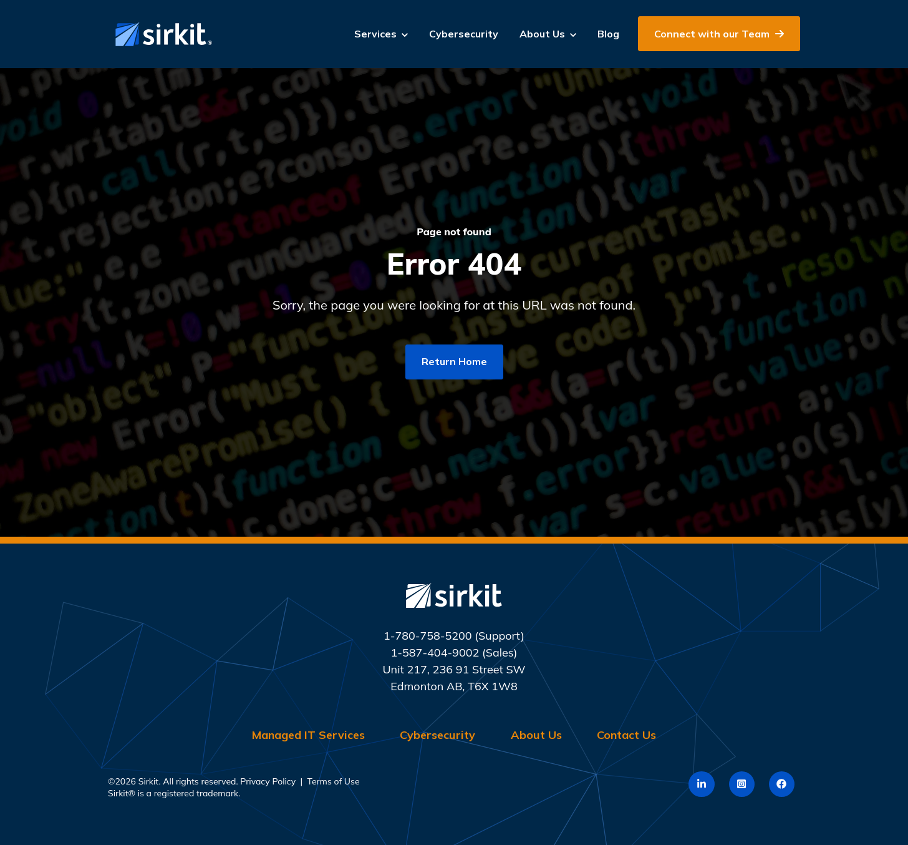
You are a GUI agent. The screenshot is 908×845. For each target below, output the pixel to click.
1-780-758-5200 (428, 635)
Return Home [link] (454, 361)
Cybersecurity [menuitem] (437, 735)
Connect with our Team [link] (719, 33)
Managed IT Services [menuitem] (308, 735)
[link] (161, 33)
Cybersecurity (463, 33)
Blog (608, 33)
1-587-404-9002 (434, 652)
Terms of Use (333, 781)
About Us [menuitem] (536, 735)
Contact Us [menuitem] (626, 735)
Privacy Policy (268, 781)
